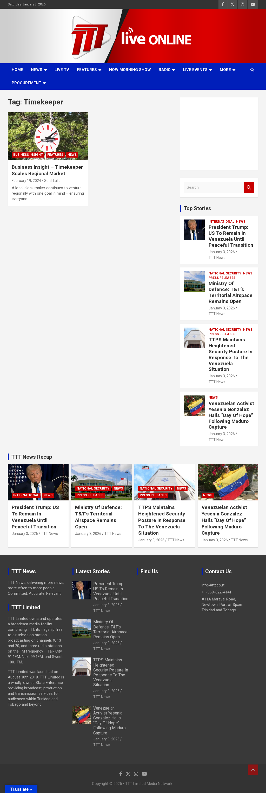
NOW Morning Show (130, 69)
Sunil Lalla (52, 181)
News (36, 69)
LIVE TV (62, 69)
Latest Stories (93, 571)
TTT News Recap (31, 457)
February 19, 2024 (26, 181)
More (225, 69)
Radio (165, 69)
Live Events (195, 69)
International (221, 221)
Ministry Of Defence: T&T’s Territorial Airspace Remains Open (230, 292)
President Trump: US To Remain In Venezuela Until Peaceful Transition (231, 236)
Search (249, 187)
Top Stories (197, 208)
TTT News (217, 258)
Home (17, 69)
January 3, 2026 (222, 252)
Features (87, 69)
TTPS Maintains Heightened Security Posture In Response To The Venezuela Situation (230, 354)
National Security (225, 273)
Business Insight (28, 155)
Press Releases (222, 278)
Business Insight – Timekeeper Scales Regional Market (47, 170)
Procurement (26, 83)
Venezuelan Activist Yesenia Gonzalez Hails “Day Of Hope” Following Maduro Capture (231, 415)
